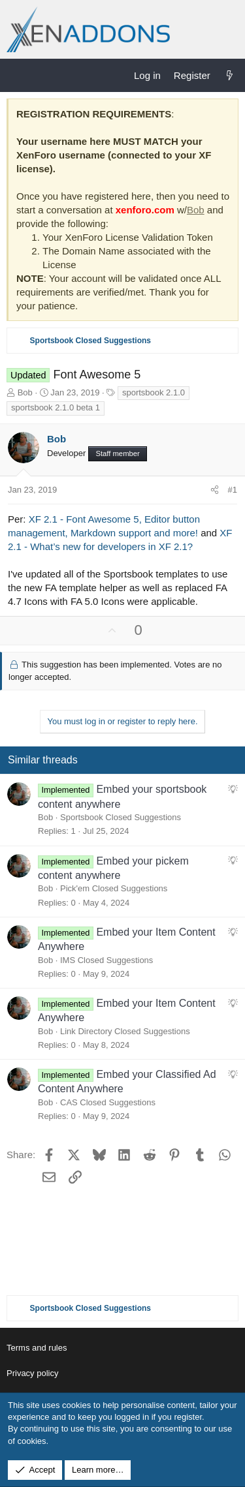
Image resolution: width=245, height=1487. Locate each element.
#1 (232, 490)
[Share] (214, 490)
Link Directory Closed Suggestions (125, 1031)
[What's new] (229, 75)
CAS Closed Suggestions (107, 1102)
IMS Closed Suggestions (106, 960)
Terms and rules (37, 1348)
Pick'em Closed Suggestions (113, 888)
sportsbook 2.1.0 (153, 392)
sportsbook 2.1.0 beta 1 (55, 407)
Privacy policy (32, 1373)
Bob (195, 209)
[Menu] (17, 75)
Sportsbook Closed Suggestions (120, 817)
